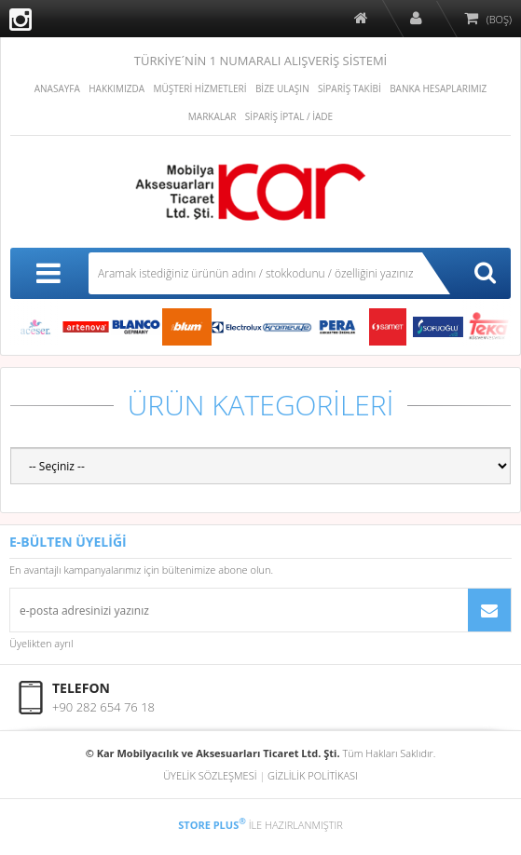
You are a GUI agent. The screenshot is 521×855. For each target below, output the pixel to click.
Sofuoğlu (438, 327)
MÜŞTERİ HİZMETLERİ (199, 88)
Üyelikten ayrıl (41, 643)
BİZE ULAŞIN (282, 88)
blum (186, 327)
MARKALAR (212, 116)
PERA (337, 327)
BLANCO (136, 327)
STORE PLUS (212, 825)
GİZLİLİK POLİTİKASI (312, 775)
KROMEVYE (287, 327)
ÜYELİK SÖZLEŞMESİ (209, 775)
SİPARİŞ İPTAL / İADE (289, 116)
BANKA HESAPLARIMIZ (438, 88)
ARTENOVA (86, 327)
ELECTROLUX (237, 327)
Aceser (35, 327)
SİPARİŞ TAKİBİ (349, 88)
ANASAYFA (57, 88)
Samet (388, 327)
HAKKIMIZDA (116, 88)
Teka (488, 327)
